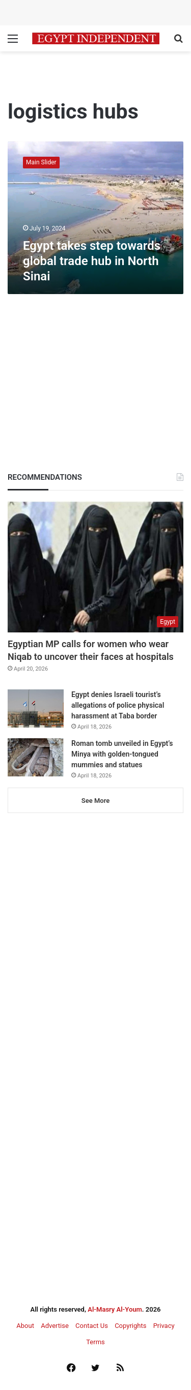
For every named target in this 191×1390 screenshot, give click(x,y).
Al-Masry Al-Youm (115, 1309)
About (25, 1325)
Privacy (164, 1325)
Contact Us (91, 1325)
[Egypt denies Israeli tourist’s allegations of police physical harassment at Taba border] (36, 708)
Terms (95, 1342)
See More (95, 800)
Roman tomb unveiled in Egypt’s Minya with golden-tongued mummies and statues (122, 754)
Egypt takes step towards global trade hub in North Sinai (91, 261)
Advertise (55, 1325)
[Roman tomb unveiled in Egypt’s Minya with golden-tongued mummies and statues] (36, 757)
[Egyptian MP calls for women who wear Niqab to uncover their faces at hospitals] (95, 566)
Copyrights (130, 1325)
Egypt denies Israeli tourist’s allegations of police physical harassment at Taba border (117, 705)
